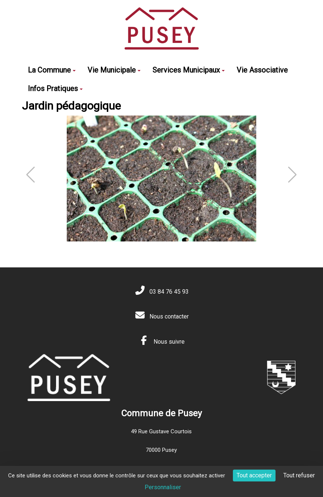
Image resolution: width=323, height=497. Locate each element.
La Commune (52, 70)
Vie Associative (262, 70)
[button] (292, 175)
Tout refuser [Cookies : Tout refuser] (299, 475)
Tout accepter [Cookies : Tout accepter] (254, 475)
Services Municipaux (188, 70)
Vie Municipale (114, 70)
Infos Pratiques (55, 88)
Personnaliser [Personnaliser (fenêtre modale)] (163, 487)
